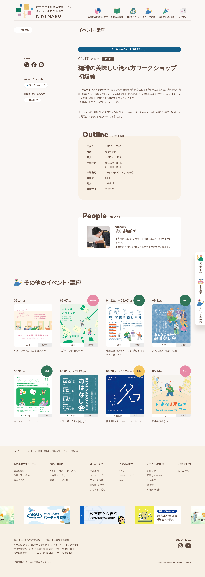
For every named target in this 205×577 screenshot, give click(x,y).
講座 (121, 480)
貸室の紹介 (19, 470)
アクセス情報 (96, 480)
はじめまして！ (184, 464)
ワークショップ (126, 475)
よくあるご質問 (97, 489)
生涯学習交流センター (25, 464)
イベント (123, 470)
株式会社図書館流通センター (39, 562)
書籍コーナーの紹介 (59, 480)
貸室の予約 (19, 480)
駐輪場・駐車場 (97, 485)
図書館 (150, 485)
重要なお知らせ (154, 475)
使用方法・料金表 (22, 475)
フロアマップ (96, 475)
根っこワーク (184, 470)
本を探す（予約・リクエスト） (63, 470)
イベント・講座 (126, 464)
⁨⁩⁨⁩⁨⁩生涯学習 (151, 480)
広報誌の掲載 (153, 489)
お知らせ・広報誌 (155, 464)
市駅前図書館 (56, 464)
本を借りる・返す (58, 475)
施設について (96, 464)
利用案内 (94, 470)
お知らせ (151, 470)
